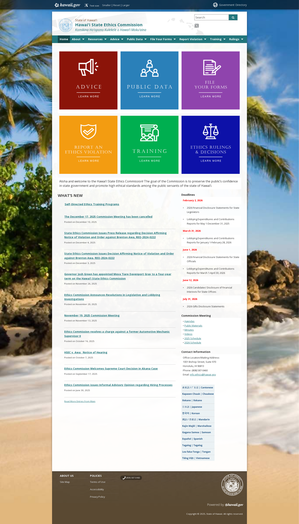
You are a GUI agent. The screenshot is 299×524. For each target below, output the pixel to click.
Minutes (189, 329)
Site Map (65, 482)
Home (64, 39)
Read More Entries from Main (79, 401)
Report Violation (190, 39)
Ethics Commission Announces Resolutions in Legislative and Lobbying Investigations (112, 297)
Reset (116, 5)
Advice (114, 39)
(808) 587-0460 (133, 477)
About (76, 39)
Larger (126, 5)
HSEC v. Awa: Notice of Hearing (85, 352)
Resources (95, 39)
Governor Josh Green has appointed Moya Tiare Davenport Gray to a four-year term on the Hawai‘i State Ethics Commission (117, 276)
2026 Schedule (192, 342)
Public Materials (193, 325)
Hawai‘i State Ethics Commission (109, 24)
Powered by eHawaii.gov (225, 506)
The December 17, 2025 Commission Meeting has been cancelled (108, 216)
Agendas (189, 321)
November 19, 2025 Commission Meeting (92, 315)
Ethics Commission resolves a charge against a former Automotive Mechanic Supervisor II (117, 334)
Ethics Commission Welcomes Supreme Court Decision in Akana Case (111, 368)
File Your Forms (161, 39)
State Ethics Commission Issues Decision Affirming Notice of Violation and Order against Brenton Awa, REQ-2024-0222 (119, 256)
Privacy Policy (97, 496)
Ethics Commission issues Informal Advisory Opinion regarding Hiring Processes (118, 385)
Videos (188, 334)
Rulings (234, 39)
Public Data (135, 39)
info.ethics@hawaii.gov (203, 374)
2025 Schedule (192, 338)
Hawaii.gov (67, 5)
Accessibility (97, 489)
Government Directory (233, 5)
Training (216, 39)
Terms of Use (97, 482)
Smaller (106, 5)
